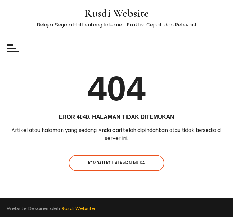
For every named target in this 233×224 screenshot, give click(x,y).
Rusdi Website (116, 13)
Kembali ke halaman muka (116, 163)
